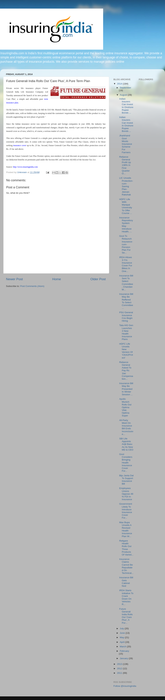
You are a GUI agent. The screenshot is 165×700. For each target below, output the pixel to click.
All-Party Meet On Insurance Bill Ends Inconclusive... (126, 427)
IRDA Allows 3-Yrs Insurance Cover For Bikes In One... (125, 264)
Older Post (98, 279)
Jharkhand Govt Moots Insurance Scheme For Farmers (125, 143)
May (122, 637)
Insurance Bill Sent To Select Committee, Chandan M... (126, 282)
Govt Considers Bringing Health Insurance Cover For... (125, 462)
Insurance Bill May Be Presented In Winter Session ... (126, 389)
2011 (120, 673)
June (122, 633)
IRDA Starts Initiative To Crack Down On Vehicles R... (126, 597)
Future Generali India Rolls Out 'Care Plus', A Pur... (126, 616)
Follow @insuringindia (124, 686)
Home (56, 279)
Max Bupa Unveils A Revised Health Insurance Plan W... (125, 529)
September (125, 87)
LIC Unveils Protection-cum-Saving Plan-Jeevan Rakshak (126, 186)
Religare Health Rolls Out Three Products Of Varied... (126, 547)
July (122, 628)
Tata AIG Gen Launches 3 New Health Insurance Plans (126, 332)
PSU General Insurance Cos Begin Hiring (126, 316)
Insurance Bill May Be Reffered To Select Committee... (126, 301)
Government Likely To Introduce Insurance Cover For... (125, 511)
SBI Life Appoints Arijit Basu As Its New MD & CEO (126, 444)
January (124, 658)
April (122, 642)
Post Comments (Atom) (32, 286)
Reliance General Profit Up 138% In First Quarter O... (125, 165)
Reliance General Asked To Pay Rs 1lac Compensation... (126, 370)
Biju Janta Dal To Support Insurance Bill (126, 479)
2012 (120, 668)
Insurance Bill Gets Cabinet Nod (126, 581)
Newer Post (14, 279)
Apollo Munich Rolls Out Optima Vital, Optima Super (125, 407)
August (124, 95)
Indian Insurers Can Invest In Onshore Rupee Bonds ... (126, 106)
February (124, 651)
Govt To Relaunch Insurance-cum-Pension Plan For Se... (126, 244)
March (123, 646)
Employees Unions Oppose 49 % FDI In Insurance (126, 494)
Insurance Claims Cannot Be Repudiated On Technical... (126, 566)
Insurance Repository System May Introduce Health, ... (126, 224)
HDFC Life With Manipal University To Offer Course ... (125, 206)
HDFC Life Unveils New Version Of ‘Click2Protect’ (126, 351)
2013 (120, 664)
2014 (120, 83)
